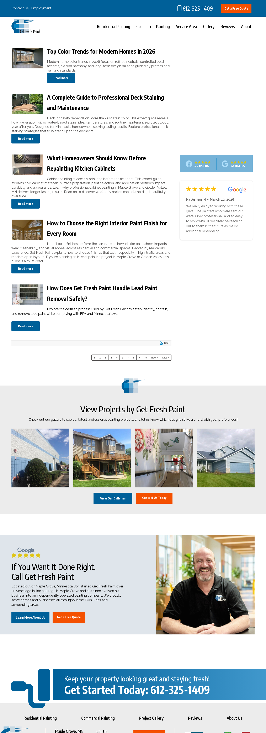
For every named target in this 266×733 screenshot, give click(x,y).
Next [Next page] (153, 357)
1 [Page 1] (94, 357)
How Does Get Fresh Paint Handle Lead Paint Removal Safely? (27, 297)
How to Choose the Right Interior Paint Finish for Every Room (27, 232)
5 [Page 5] (116, 357)
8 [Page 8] (133, 357)
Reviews (228, 26)
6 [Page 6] (122, 357)
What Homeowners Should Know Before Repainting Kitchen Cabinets (27, 167)
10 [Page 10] (145, 357)
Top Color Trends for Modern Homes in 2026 (27, 60)
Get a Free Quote (236, 8)
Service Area (186, 26)
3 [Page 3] (105, 357)
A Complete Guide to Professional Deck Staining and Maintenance (27, 106)
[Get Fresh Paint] (25, 32)
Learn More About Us (30, 617)
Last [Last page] (164, 357)
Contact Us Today (154, 498)
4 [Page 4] (111, 357)
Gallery (208, 26)
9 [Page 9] (139, 357)
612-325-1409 (198, 8)
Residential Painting (113, 26)
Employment (41, 8)
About (246, 26)
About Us (234, 718)
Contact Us (20, 8)
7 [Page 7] (128, 357)
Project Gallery (151, 718)
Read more (61, 78)
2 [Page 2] (100, 357)
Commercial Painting (153, 26)
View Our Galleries (112, 498)
